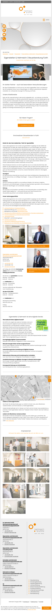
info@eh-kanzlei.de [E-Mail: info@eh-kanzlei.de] (9, 267)
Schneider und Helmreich (14, 560)
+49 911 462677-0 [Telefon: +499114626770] (8, 567)
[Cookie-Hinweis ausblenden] (46, 608)
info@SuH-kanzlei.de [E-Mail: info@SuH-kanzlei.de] (9, 568)
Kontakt (41, 602)
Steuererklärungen (23, 211)
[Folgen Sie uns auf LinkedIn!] (4, 30)
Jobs (23, 2)
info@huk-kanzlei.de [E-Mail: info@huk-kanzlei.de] (9, 592)
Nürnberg (5, 2)
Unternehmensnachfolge (23, 215)
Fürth (11, 2)
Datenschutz (34, 602)
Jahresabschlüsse (22, 210)
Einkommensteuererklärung (37, 587)
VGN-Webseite (10, 420)
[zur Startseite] (26, 10)
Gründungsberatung (10, 215)
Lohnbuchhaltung (9, 208)
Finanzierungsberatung (37, 213)
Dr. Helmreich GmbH (14, 524)
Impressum (26, 602)
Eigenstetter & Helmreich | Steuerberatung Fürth (35, 54)
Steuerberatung (34, 580)
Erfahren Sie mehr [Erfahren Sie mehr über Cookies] (32, 609)
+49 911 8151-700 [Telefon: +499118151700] (8, 263)
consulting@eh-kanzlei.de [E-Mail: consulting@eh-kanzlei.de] (11, 556)
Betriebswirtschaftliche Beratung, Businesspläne (17, 213)
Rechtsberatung (34, 593)
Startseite (5, 54)
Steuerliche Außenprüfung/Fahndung (14, 221)
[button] (26, 19)
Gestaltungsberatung (10, 220)
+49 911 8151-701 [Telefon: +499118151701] (8, 531)
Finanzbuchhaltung (19, 208)
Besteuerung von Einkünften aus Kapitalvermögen (17, 223)
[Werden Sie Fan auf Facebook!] (4, 26)
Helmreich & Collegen (14, 572)
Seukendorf (17, 2)
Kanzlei (11, 54)
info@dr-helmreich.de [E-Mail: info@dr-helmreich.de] (10, 532)
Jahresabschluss (34, 592)
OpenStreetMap (41, 399)
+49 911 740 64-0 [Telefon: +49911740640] (8, 591)
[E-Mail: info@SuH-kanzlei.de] (4, 34)
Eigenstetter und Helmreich (14, 255)
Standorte (17, 54)
